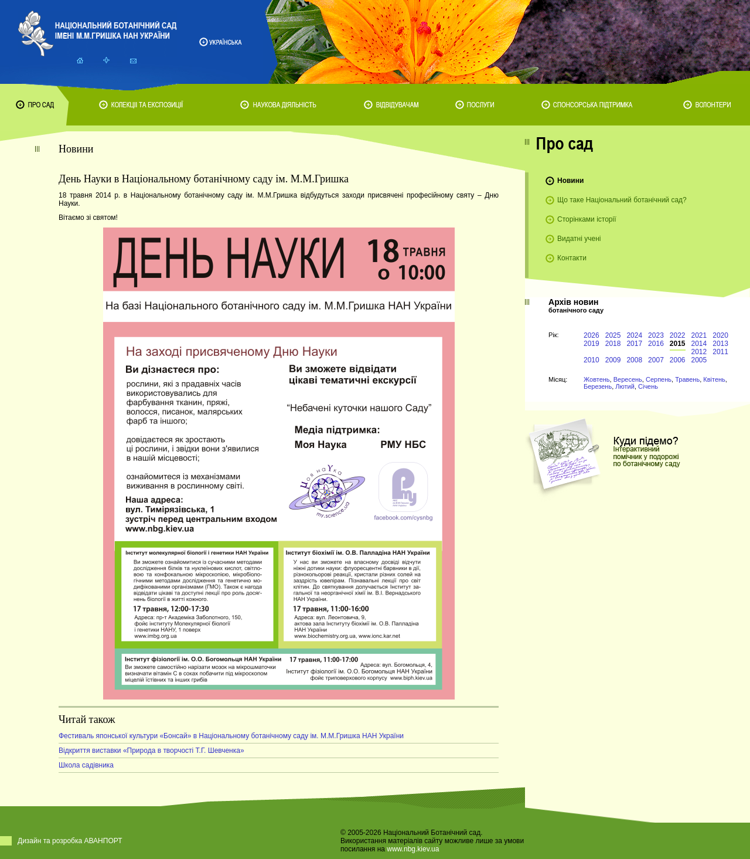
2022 (678, 335)
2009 (613, 360)
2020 (720, 335)
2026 (591, 335)
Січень (648, 386)
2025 (613, 335)
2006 (678, 360)
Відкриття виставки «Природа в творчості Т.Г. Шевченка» (151, 750)
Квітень (714, 379)
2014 (699, 343)
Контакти (572, 258)
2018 (613, 343)
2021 (699, 335)
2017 (634, 343)
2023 (656, 335)
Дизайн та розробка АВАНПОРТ (70, 841)
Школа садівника (86, 765)
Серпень (658, 379)
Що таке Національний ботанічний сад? (622, 200)
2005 (699, 360)
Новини (570, 180)
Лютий (625, 386)
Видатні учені (579, 239)
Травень (687, 379)
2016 (656, 343)
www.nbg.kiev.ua (413, 849)
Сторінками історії (586, 219)
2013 (720, 343)
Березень (598, 386)
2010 (591, 360)
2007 (656, 360)
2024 (634, 335)
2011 (720, 352)
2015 (678, 343)
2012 (699, 352)
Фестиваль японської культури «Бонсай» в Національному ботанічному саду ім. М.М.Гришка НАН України (231, 736)
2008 (634, 360)
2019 (591, 343)
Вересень (627, 379)
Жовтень (597, 379)
